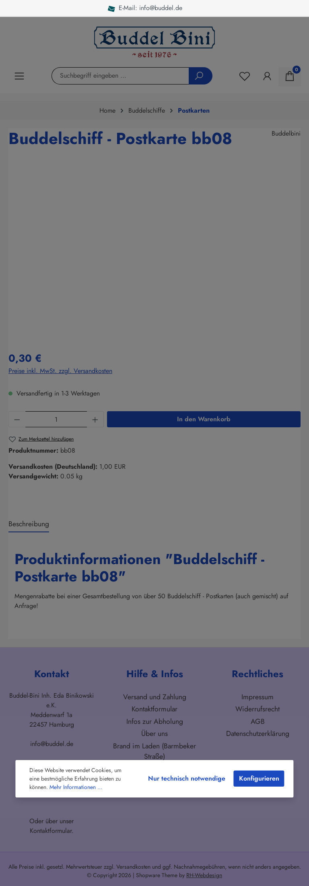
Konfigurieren (259, 778)
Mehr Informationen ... (75, 787)
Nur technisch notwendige (186, 778)
